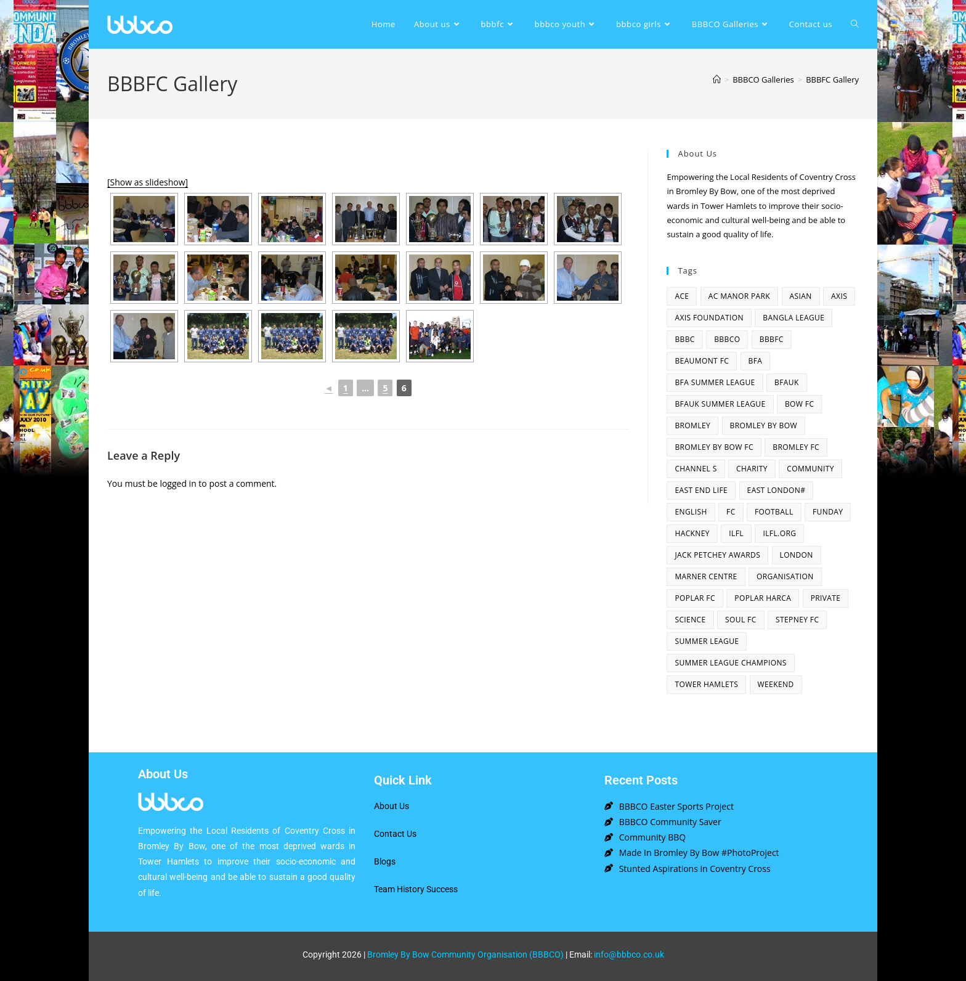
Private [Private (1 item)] (826, 598)
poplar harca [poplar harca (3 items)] (762, 598)
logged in (178, 483)
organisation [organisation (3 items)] (785, 576)
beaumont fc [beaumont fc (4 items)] (702, 361)
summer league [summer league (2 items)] (707, 641)
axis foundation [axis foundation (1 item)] (709, 317)
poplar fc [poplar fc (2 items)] (695, 598)
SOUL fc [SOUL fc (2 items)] (741, 619)
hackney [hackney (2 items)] (692, 533)
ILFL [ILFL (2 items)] (736, 533)
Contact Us (395, 834)
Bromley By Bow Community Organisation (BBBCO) (465, 954)
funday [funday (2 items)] (828, 512)
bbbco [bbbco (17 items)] (727, 339)
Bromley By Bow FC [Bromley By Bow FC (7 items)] (714, 447)
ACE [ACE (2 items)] (682, 296)
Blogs (385, 861)
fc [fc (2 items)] (731, 512)
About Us (391, 806)
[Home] (717, 79)
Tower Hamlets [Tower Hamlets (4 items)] (706, 684)
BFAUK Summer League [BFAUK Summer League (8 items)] (720, 404)
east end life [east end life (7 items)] (701, 490)
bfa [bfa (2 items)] (756, 361)
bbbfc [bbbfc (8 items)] (772, 339)
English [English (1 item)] (691, 512)
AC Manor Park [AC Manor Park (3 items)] (739, 296)
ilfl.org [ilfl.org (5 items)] (779, 533)
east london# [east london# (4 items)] (776, 490)
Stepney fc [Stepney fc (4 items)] (797, 619)
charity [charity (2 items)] (752, 468)
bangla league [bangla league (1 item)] (793, 317)
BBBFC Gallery (832, 79)
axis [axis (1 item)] (839, 296)
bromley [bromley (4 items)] (692, 425)
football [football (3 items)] (774, 512)
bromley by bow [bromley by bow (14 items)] (763, 425)
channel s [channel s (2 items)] (695, 468)
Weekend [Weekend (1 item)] (776, 684)
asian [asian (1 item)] (801, 296)
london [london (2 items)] (796, 555)
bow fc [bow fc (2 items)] (799, 404)
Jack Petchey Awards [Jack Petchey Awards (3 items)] (717, 555)
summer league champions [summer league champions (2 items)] (730, 662)
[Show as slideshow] (147, 182)
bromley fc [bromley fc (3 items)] (796, 447)
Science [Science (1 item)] (690, 619)
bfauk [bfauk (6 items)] (786, 382)
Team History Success (416, 889)
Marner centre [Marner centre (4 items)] (706, 576)
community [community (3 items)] (810, 468)
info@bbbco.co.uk (629, 954)
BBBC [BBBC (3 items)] (684, 339)
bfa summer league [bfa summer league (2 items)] (715, 382)
